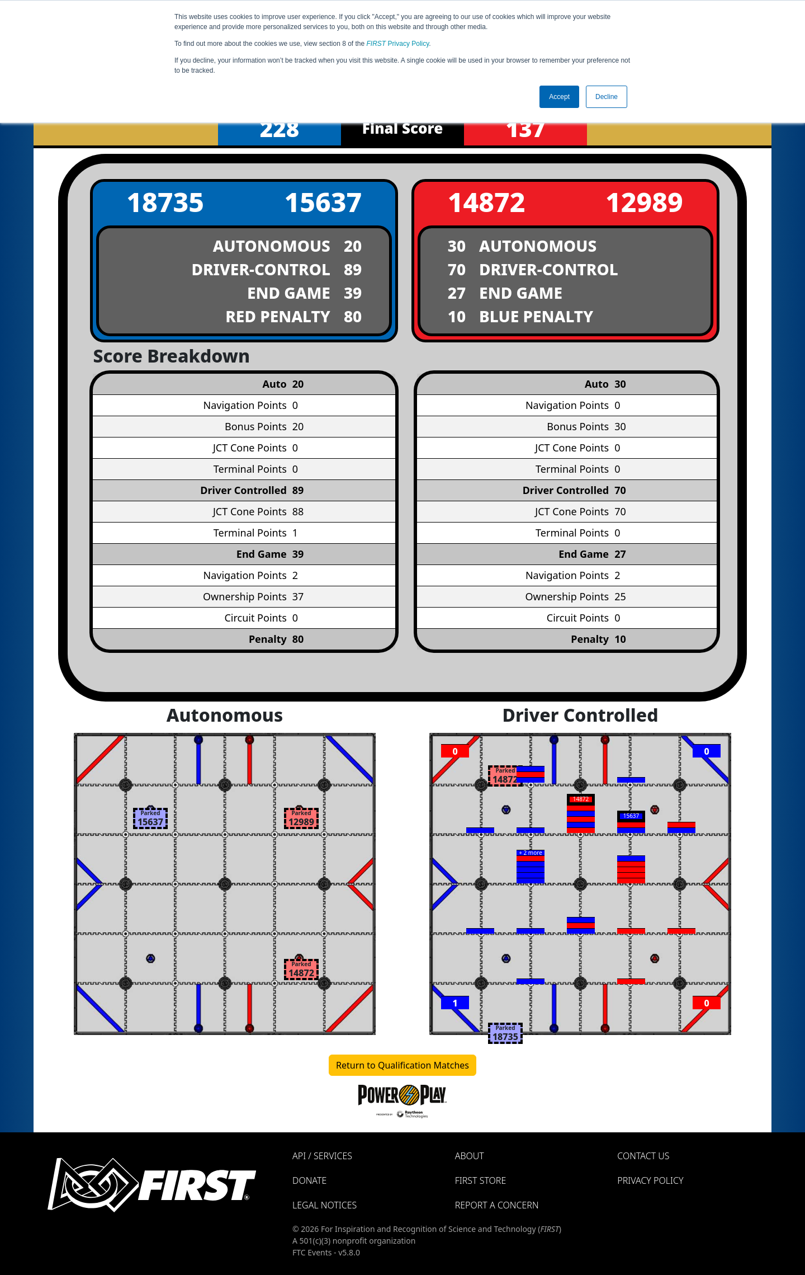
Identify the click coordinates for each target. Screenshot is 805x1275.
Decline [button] (606, 97)
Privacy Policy (398, 44)
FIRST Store (480, 1180)
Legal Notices (324, 1205)
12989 (644, 202)
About (469, 1156)
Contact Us (643, 1156)
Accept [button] (559, 97)
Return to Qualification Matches (402, 1065)
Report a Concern (497, 1205)
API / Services (322, 1156)
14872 (486, 202)
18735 (165, 202)
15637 (323, 202)
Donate (309, 1180)
